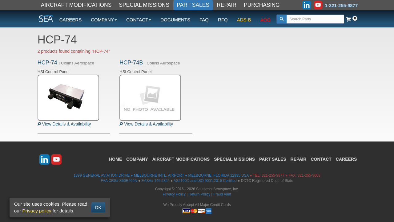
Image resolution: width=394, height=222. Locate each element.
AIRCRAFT (181, 159)
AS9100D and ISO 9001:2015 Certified (205, 181)
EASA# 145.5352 (156, 181)
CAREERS (70, 19)
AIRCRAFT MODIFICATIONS (76, 5)
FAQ (204, 19)
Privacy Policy (174, 194)
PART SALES (193, 5)
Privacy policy (36, 210)
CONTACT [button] (138, 19)
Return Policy (200, 194)
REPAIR (226, 5)
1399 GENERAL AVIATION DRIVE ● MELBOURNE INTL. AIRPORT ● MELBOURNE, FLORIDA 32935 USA (161, 175)
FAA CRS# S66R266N (119, 181)
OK (98, 207)
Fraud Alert (222, 194)
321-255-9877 (273, 175)
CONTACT (321, 159)
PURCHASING (262, 5)
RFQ (223, 19)
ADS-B (244, 19)
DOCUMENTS (175, 19)
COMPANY (137, 159)
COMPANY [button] (104, 19)
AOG (265, 19)
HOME (115, 159)
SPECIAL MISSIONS (144, 5)
